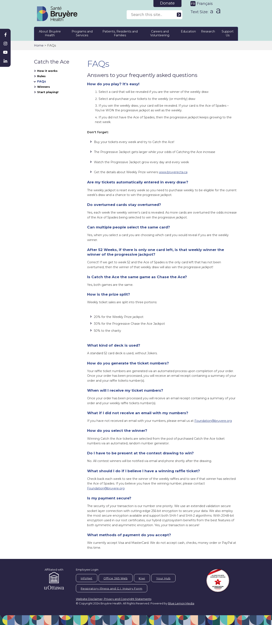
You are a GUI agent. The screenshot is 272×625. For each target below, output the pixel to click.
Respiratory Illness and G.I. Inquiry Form (111, 588)
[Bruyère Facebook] (5, 35)
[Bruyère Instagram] (5, 43)
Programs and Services (82, 33)
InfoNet (86, 578)
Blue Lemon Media (181, 603)
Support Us (228, 33)
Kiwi (142, 578)
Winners (43, 86)
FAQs (41, 81)
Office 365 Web (115, 578)
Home (39, 45)
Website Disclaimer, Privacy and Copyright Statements (113, 599)
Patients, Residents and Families (120, 33)
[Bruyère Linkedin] (5, 61)
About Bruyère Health (50, 33)
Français (205, 3)
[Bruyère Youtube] (5, 52)
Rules (41, 76)
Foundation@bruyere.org (213, 421)
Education (188, 31)
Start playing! (47, 92)
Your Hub (163, 578)
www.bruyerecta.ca (173, 172)
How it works (47, 70)
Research (208, 31)
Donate (167, 3)
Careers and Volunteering (159, 33)
